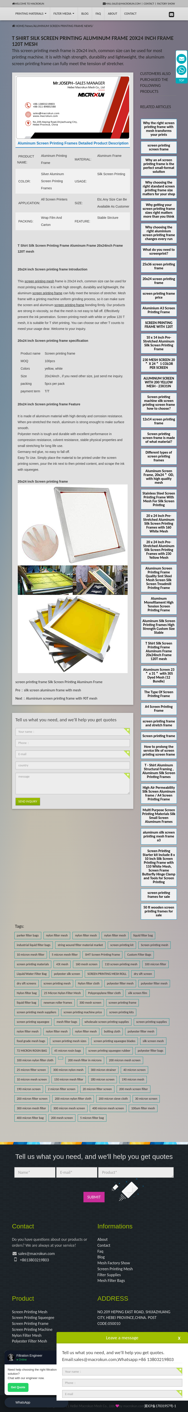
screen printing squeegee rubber (109, 1051)
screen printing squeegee (33, 1022)
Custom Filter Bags (139, 955)
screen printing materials (33, 964)
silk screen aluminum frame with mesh (52, 690)
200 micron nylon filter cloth (73, 1099)
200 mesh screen (62, 1118)
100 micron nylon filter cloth (35, 1060)
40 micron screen (134, 1070)
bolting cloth (112, 1031)
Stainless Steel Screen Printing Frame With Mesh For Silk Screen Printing (158, 499)
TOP (181, 80)
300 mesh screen (90, 1003)
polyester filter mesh (120, 983)
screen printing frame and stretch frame (159, 723)
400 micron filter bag (30, 1118)
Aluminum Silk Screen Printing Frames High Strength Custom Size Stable (158, 627)
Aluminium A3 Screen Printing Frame (158, 310)
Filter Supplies (109, 1274)
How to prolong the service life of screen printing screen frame (159, 750)
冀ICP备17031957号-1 (160, 1406)
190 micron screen (29, 1089)
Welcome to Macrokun (28, 3)
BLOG (84, 14)
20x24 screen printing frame (159, 281)
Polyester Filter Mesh (29, 1341)
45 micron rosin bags (67, 1051)
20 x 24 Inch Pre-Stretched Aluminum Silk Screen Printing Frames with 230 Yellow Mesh (158, 550)
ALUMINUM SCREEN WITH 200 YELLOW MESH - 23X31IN (158, 382)
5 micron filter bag (92, 1118)
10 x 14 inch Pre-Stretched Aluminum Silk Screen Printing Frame (158, 343)
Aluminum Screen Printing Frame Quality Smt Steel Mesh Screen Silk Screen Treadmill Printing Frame (158, 578)
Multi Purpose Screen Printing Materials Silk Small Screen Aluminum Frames (158, 816)
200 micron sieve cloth (113, 1099)
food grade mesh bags (31, 1041)
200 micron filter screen (32, 1099)
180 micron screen (103, 1079)
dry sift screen (143, 974)
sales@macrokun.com (36, 1253)
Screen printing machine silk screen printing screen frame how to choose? (159, 403)
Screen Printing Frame (30, 1323)
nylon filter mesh (57, 935)
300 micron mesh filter (31, 1108)
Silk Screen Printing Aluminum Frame (75, 682)
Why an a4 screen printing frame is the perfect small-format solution (158, 166)
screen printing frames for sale (158, 895)
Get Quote (18, 1387)
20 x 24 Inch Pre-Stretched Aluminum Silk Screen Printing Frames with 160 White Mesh (158, 523)
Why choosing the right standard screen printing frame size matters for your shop (158, 188)
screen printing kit (122, 945)
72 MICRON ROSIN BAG (32, 1051)
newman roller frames (58, 1003)
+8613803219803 (34, 1259)
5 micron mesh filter (65, 955)
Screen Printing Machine (32, 1329)
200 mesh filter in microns (85, 1060)
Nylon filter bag (27, 993)
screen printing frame (31, 682)
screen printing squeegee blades (114, 1041)
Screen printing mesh (154, 945)
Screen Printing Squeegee (33, 1317)
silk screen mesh (153, 1041)
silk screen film (137, 993)
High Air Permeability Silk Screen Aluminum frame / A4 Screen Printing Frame (158, 793)
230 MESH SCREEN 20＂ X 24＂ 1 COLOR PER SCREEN (159, 364)
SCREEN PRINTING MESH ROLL (106, 974)
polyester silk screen (67, 974)
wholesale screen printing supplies (107, 1022)
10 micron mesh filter (30, 955)
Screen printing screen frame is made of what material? (159, 438)
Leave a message (122, 1338)
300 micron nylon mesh (68, 1070)
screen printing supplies (151, 1022)
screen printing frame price (159, 295)
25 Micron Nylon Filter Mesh (62, 993)
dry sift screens (26, 983)
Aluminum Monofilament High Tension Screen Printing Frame (158, 604)
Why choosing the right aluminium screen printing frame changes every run (159, 233)
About (112, 14)
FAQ (98, 14)
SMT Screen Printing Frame (102, 955)
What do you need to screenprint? (159, 251)
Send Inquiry (27, 801)
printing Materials (30, 14)
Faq (100, 1251)
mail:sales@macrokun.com (122, 3)
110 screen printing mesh (121, 964)
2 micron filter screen (61, 1089)
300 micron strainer (103, 1070)
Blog (101, 1257)
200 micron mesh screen (125, 1060)
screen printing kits (121, 1012)
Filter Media (64, 14)
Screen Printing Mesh (115, 1268)
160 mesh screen (86, 964)
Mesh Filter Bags (111, 1280)
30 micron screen (146, 1099)
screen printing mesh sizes (69, 1041)
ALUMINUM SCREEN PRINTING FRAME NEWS (62, 26)
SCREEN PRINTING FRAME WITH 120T (159, 325)
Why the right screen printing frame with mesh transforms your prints (159, 129)
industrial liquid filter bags (34, 945)
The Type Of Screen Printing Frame (158, 694)
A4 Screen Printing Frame (159, 708)
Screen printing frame (158, 736)
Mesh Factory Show (114, 1262)
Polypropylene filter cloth (104, 993)
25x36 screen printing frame (159, 266)
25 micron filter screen (31, 1070)
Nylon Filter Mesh (26, 1335)
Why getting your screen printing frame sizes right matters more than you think (159, 211)
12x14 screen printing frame (159, 421)
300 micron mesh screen (69, 1108)
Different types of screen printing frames (159, 456)
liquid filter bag (143, 935)
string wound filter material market (80, 945)
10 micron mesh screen (32, 1079)
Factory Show (166, 3)
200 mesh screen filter (133, 1089)
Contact (149, 3)
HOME (20, 26)
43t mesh (62, 964)
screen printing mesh (57, 983)
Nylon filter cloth (89, 983)
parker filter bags (28, 935)
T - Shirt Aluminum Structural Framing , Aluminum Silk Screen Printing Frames (158, 771)
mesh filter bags (67, 1022)
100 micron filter (155, 964)
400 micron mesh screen (108, 1108)
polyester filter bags (150, 1051)
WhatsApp (22, 1402)
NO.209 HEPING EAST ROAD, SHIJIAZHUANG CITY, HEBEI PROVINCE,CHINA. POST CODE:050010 (134, 1317)
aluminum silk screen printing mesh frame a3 (159, 836)
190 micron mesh (133, 1079)
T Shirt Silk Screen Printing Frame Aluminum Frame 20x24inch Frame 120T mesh (158, 651)
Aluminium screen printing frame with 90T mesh (61, 698)
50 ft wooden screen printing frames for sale (158, 911)
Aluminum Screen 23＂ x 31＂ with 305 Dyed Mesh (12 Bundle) (158, 675)
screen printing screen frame (158, 147)
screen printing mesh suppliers (36, 1012)
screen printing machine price (83, 1012)
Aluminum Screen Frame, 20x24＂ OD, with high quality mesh (159, 477)
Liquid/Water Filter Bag (32, 974)
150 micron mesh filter (68, 1079)
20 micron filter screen (97, 1089)
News (28, 26)
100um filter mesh (143, 1108)
